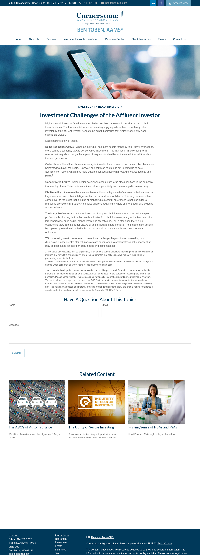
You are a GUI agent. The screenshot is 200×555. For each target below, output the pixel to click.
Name (12, 305)
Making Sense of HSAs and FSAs (152, 427)
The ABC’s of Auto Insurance (30, 427)
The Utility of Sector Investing (91, 427)
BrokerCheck (165, 543)
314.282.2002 (88, 3)
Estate (58, 546)
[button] (18, 39)
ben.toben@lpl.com (114, 3)
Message (14, 325)
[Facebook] (161, 3)
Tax (57, 553)
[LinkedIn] (153, 3)
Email (105, 305)
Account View (178, 3)
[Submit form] (17, 353)
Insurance (60, 549)
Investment (61, 542)
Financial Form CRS (102, 537)
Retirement (61, 539)
